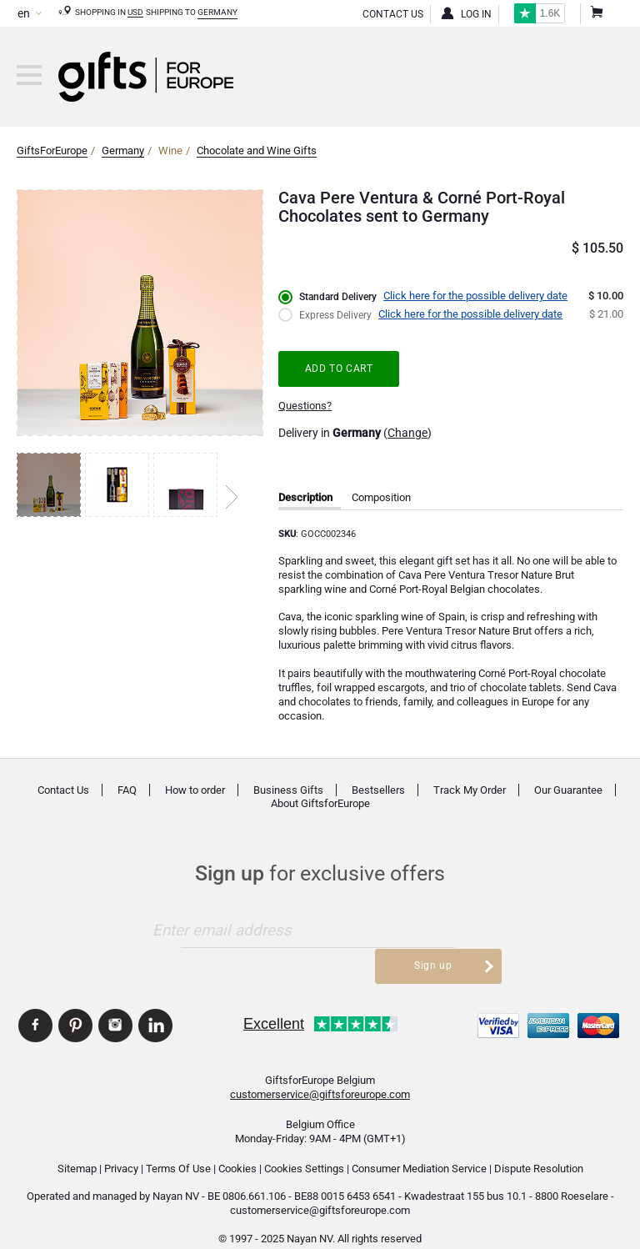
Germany (218, 12)
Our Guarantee (568, 790)
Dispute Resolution (538, 1145)
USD (135, 12)
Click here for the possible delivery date (481, 295)
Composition (381, 497)
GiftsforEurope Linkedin (155, 1003)
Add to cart (341, 368)
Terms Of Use (178, 1145)
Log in (476, 14)
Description (305, 497)
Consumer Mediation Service (419, 1145)
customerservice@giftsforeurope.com (320, 1072)
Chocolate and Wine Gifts (257, 150)
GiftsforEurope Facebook (35, 1003)
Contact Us (392, 14)
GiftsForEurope (52, 150)
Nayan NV (175, 1173)
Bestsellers (378, 790)
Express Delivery (338, 314)
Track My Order (469, 790)
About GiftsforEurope (320, 804)
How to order (195, 790)
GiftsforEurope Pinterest (75, 1003)
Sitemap (77, 1145)
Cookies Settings (304, 1145)
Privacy (121, 1145)
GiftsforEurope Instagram (115, 1003)
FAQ (127, 790)
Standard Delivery (340, 297)
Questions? (305, 405)
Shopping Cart (595, 14)
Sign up (441, 929)
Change (408, 432)
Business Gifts (288, 790)
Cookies (237, 1145)
